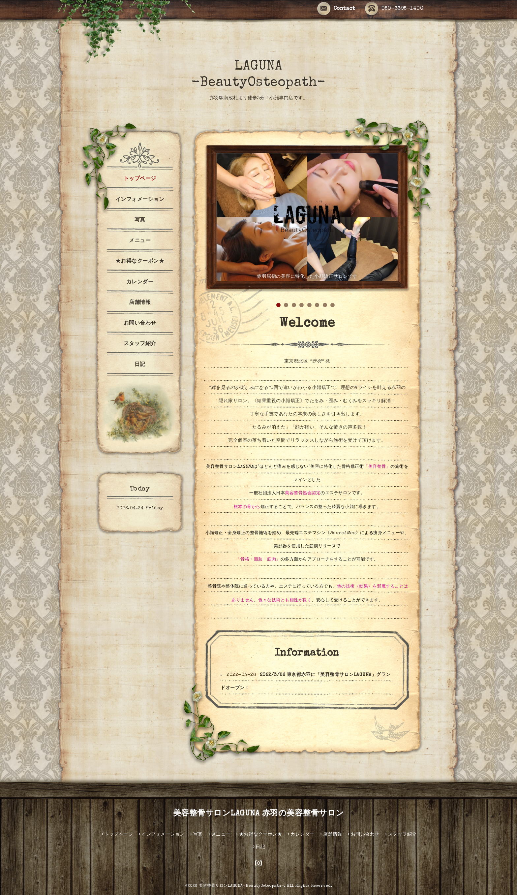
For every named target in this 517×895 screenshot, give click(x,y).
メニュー (140, 241)
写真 (140, 220)
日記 (140, 365)
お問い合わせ (140, 323)
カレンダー (140, 282)
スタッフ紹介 (140, 344)
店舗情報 (140, 302)
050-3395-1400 (394, 9)
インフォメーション (140, 200)
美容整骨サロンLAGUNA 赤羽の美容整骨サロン (258, 814)
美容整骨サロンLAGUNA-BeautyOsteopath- (241, 886)
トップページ (140, 179)
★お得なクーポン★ (140, 261)
